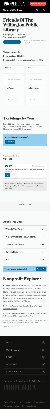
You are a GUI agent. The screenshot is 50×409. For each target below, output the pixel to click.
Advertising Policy (11, 406)
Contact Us (10, 141)
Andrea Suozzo (12, 306)
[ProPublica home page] (20, 387)
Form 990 (7, 124)
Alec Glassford (25, 306)
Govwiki (35, 322)
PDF (7, 175)
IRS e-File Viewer (26, 320)
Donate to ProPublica (38, 4)
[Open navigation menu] (27, 4)
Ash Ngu (34, 306)
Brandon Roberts (10, 309)
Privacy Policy (39, 402)
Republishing (24, 402)
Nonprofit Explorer (12, 10)
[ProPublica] (14, 4)
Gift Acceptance (29, 406)
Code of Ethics (10, 402)
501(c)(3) (20, 56)
